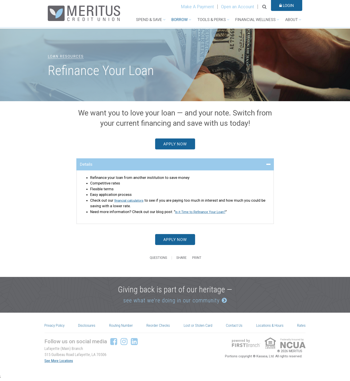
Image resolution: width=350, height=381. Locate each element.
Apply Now (175, 144)
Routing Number (122, 327)
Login (286, 5)
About (291, 19)
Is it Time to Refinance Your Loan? (203, 211)
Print (200, 258)
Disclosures (88, 327)
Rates (301, 327)
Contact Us (235, 327)
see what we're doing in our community (170, 300)
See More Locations (60, 363)
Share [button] (181, 258)
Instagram (124, 344)
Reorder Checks (160, 327)
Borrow (179, 19)
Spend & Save (149, 19)
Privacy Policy (56, 327)
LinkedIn (134, 344)
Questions (158, 258)
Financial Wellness (255, 19)
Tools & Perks (211, 19)
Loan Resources (66, 56)
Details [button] (86, 164)
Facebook (113, 344)
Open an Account (237, 6)
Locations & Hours (270, 327)
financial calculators (131, 200)
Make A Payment (197, 6)
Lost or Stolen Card (200, 327)
